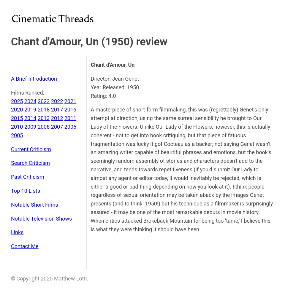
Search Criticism (30, 163)
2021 (70, 101)
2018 (44, 109)
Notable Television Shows (41, 219)
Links (17, 232)
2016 (70, 109)
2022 (57, 101)
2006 (70, 127)
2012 (57, 118)
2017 (57, 109)
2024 (30, 101)
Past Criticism (27, 177)
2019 (30, 109)
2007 (57, 127)
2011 (70, 118)
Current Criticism (31, 149)
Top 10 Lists (25, 191)
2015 (17, 118)
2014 (30, 118)
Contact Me (25, 246)
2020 (17, 109)
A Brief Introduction (34, 79)
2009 (30, 127)
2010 (17, 127)
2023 (44, 101)
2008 (44, 127)
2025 (17, 101)
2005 (17, 135)
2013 (44, 118)
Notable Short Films (34, 205)
